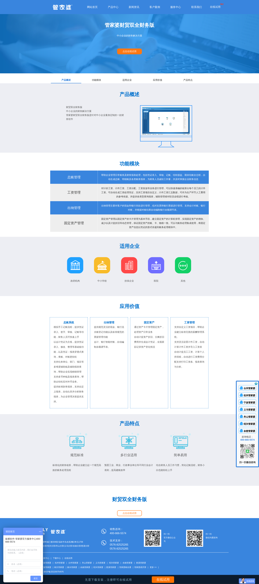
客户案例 (154, 7)
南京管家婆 (59, 567)
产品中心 (113, 7)
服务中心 (175, 7)
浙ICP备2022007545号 (53, 572)
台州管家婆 (73, 563)
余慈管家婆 (249, 431)
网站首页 (92, 7)
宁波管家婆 (46, 563)
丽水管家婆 (72, 567)
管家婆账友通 (125, 567)
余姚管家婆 (127, 563)
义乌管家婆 (100, 563)
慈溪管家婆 (141, 563)
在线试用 (215, 6)
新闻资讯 (134, 7)
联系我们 (196, 7)
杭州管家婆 (60, 563)
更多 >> (153, 567)
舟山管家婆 (87, 563)
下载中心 (57, 558)
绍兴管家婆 (114, 563)
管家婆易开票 (140, 567)
